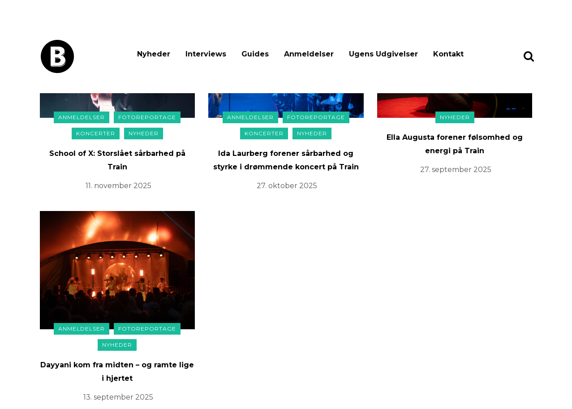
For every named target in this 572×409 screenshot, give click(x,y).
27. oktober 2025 (287, 185)
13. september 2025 (118, 397)
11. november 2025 (118, 185)
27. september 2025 (455, 169)
